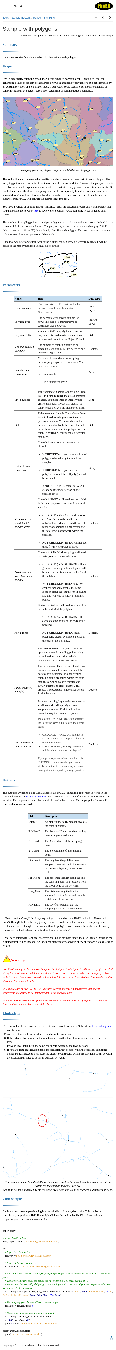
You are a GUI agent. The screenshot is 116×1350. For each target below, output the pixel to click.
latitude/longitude (101, 1026)
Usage (37, 35)
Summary (25, 35)
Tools (6, 17)
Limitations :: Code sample (98, 35)
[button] (96, 18)
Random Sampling (44, 17)
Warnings (75, 35)
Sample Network (21, 17)
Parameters (50, 35)
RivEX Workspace (36, 796)
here (36, 210)
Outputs (63, 35)
